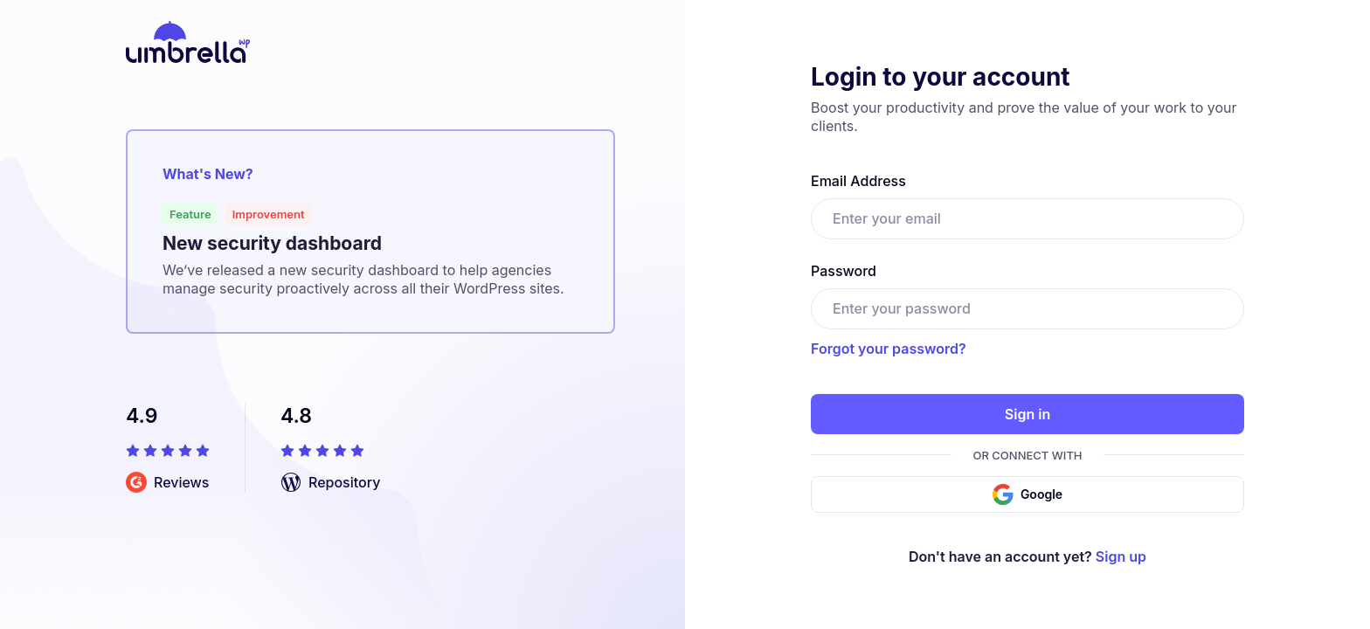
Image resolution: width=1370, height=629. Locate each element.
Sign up (1121, 556)
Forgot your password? (888, 348)
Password (843, 271)
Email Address (858, 181)
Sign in (1027, 414)
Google (1027, 494)
